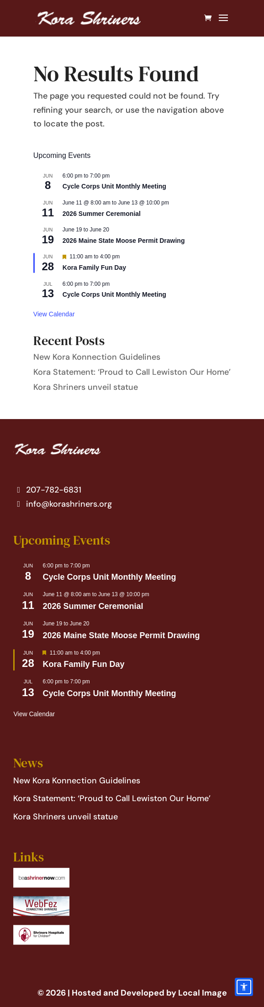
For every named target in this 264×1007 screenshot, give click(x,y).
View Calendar (54, 314)
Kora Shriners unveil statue (85, 387)
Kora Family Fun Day (94, 267)
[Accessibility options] (244, 987)
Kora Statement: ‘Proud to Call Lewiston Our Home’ (132, 372)
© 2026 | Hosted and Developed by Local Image (132, 992)
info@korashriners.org (62, 503)
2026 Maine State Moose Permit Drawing (124, 240)
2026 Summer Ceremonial (102, 213)
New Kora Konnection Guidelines (96, 356)
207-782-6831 (47, 489)
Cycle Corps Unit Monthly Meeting (114, 186)
